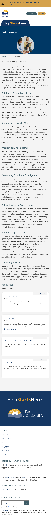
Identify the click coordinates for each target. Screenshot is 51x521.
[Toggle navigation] (48, 13)
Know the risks (31, 2)
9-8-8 (23, 477)
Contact (4, 442)
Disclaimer (6, 450)
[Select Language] (15, 502)
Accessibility (6, 438)
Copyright (5, 446)
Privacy (4, 454)
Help (42, 14)
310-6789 (5, 489)
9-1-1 (6, 465)
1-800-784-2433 (10, 477)
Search (32, 14)
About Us (5, 434)
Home (4, 56)
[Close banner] (48, 3)
